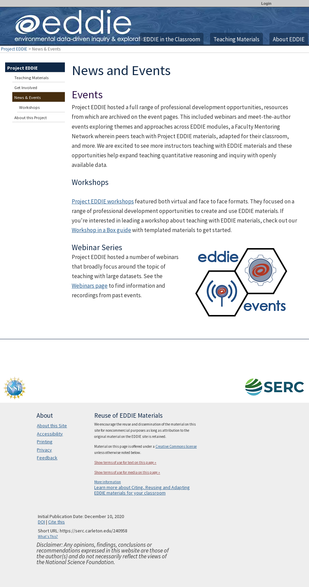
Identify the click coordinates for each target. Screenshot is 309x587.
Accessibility (50, 434)
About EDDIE (289, 39)
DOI (41, 522)
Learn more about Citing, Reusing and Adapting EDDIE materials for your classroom (142, 490)
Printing (45, 442)
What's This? (48, 536)
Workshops (29, 107)
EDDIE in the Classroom (171, 39)
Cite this (56, 522)
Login (266, 3)
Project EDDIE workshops (103, 201)
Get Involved (25, 87)
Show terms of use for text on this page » (125, 462)
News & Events (27, 97)
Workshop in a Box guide (101, 230)
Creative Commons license (176, 446)
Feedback (47, 458)
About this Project (30, 117)
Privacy (44, 450)
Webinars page (90, 285)
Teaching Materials (236, 39)
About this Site (52, 426)
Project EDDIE (14, 49)
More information (107, 481)
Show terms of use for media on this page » (127, 472)
